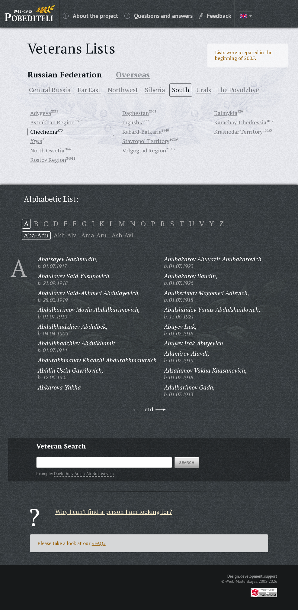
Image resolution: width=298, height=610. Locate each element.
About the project (90, 15)
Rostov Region (48, 159)
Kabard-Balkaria (142, 131)
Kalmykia (225, 112)
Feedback (215, 15)
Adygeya (40, 112)
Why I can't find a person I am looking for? (113, 511)
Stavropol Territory (145, 141)
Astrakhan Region (52, 122)
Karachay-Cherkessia (240, 122)
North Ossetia (47, 150)
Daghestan (135, 112)
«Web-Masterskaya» (241, 581)
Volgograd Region (144, 150)
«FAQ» (99, 543)
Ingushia (133, 122)
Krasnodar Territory (238, 131)
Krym (36, 141)
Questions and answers (158, 15)
